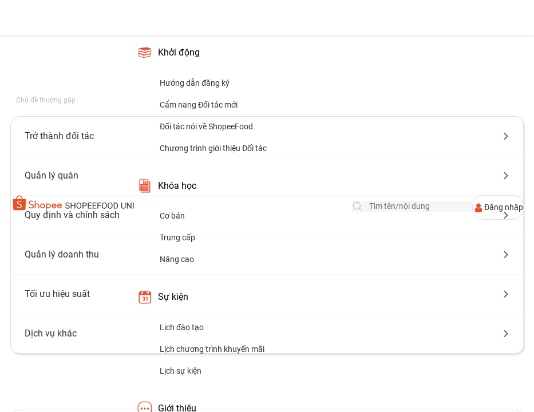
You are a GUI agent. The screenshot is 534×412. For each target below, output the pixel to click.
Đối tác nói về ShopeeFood (206, 126)
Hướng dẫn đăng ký (195, 83)
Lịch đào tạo (182, 327)
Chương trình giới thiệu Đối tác (213, 148)
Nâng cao (177, 259)
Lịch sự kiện (180, 370)
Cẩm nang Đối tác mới (199, 104)
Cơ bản (172, 215)
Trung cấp (177, 237)
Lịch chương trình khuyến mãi (212, 349)
